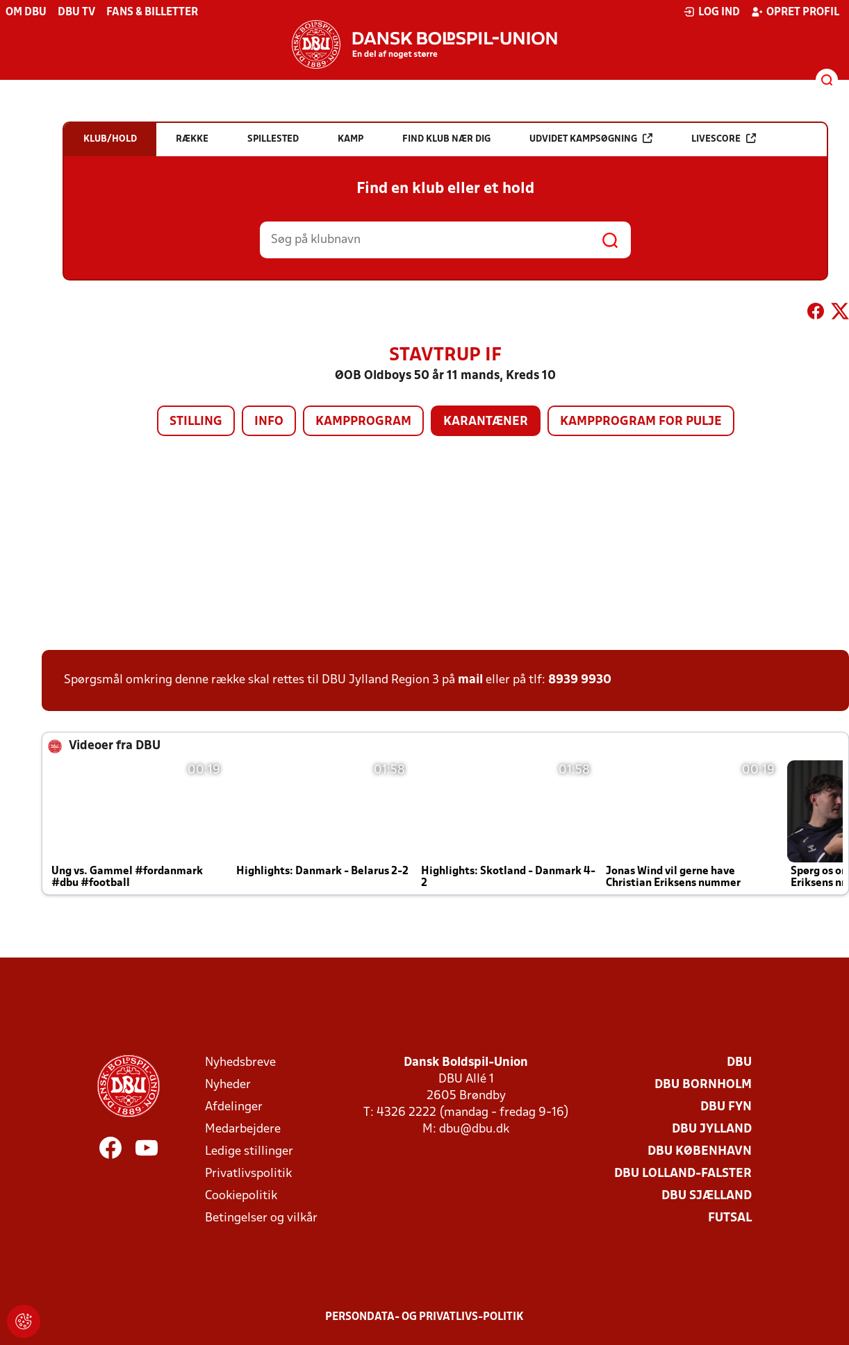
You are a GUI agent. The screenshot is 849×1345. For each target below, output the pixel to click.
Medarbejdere (243, 1129)
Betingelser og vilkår (261, 1218)
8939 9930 (579, 680)
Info (268, 422)
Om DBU (26, 12)
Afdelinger (234, 1107)
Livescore (723, 138)
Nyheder (228, 1085)
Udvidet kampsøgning (590, 138)
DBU (739, 1063)
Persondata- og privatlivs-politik (424, 1317)
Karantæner (485, 422)
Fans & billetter (152, 12)
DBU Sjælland (706, 1196)
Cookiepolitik (241, 1196)
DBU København (700, 1152)
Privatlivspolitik (248, 1174)
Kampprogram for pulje (641, 422)
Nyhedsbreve (240, 1063)
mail (470, 680)
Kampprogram (363, 422)
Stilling (196, 422)
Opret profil (795, 12)
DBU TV (76, 12)
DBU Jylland (712, 1129)
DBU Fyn (726, 1107)
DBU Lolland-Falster (683, 1174)
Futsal (730, 1218)
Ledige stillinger (249, 1152)
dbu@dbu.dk (474, 1129)
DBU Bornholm (703, 1085)
